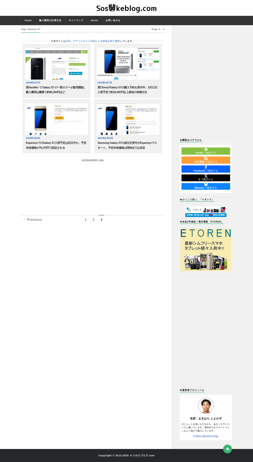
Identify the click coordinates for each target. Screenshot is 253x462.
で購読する (205, 150)
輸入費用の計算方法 (50, 20)
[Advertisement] (93, 186)
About (94, 20)
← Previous (32, 220)
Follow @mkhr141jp (205, 436)
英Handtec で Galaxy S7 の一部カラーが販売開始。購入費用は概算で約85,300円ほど (56, 90)
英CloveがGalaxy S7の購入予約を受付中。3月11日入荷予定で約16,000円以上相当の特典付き (127, 90)
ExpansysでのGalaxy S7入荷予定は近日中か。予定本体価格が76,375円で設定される (56, 145)
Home (28, 20)
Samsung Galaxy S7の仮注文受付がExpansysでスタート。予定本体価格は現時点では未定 (127, 145)
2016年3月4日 (33, 138)
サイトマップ (76, 20)
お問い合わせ (113, 20)
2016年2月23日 (105, 138)
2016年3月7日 (33, 82)
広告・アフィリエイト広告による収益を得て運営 (93, 41)
